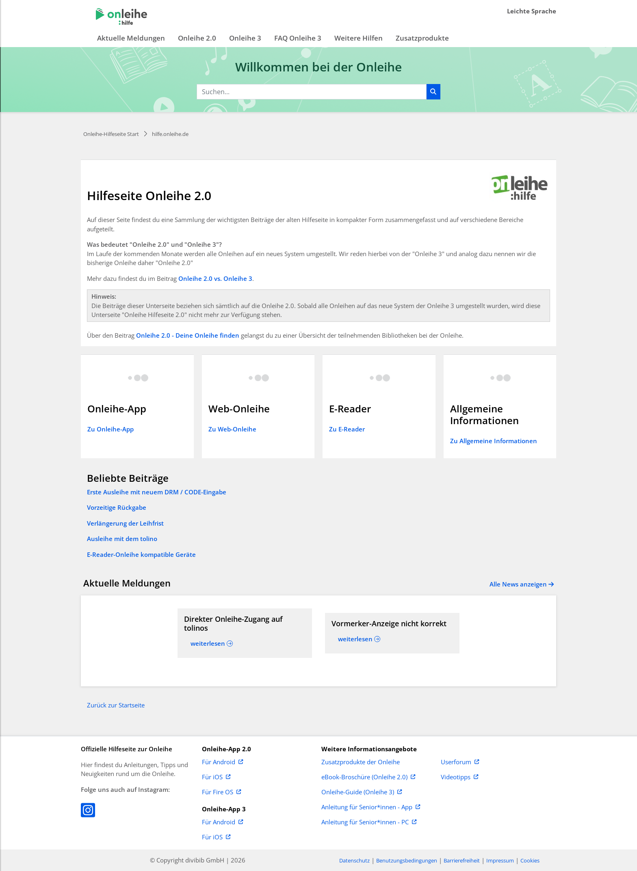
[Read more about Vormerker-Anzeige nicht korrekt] (392, 623)
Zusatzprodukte (422, 38)
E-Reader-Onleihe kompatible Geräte (141, 554)
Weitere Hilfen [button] (358, 38)
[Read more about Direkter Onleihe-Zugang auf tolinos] (245, 623)
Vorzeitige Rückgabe (116, 507)
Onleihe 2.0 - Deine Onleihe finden (187, 335)
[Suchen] (433, 91)
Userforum (460, 762)
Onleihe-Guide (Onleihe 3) (361, 792)
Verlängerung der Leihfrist (125, 523)
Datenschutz (354, 860)
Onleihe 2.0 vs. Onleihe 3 (215, 278)
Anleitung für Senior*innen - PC (368, 822)
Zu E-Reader (347, 429)
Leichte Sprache (531, 11)
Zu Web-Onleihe (232, 429)
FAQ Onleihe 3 (297, 38)
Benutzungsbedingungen (406, 860)
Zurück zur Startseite (116, 705)
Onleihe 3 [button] (245, 38)
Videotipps (459, 777)
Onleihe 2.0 (197, 38)
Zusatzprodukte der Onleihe (360, 762)
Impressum (500, 860)
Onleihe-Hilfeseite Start (111, 134)
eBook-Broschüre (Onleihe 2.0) (368, 777)
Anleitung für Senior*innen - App (370, 807)
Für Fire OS (221, 792)
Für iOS (216, 777)
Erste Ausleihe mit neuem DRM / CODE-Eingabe (156, 492)
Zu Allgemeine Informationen (493, 441)
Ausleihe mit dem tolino (122, 539)
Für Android (222, 762)
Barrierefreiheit (462, 860)
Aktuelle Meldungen (131, 38)
